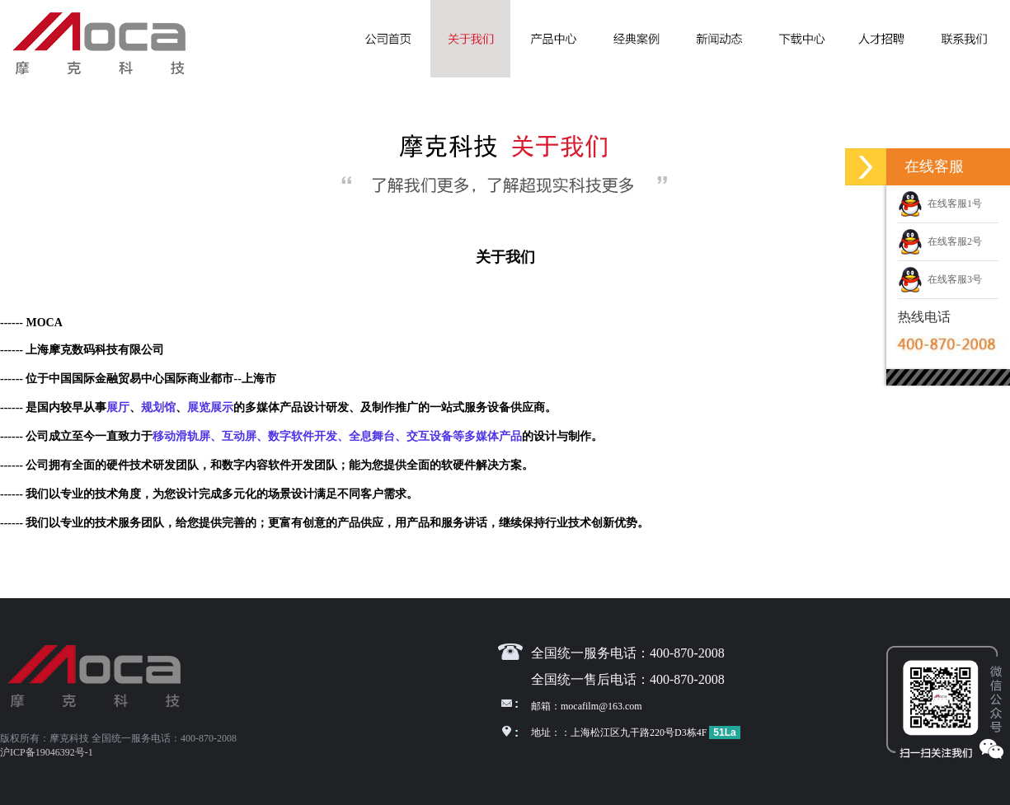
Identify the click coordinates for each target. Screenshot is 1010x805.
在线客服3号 (940, 279)
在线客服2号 (940, 241)
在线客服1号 (940, 203)
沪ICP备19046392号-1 (46, 752)
